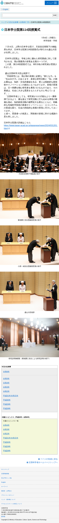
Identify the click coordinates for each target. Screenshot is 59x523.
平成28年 (7, 408)
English (5, 9)
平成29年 (7, 404)
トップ (3, 22)
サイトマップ (5, 469)
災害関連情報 (5, 473)
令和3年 (6, 387)
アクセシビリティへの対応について (11, 503)
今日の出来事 (13, 22)
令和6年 (6, 372)
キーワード (4, 486)
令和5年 (6, 379)
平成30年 (7, 400)
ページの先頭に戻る (49, 459)
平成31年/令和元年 (10, 396)
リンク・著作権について (8, 499)
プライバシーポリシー (7, 495)
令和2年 (6, 391)
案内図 (3, 516)
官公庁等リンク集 (6, 478)
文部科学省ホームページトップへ (43, 462)
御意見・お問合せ (6, 491)
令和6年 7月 (24, 22)
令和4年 (6, 383)
